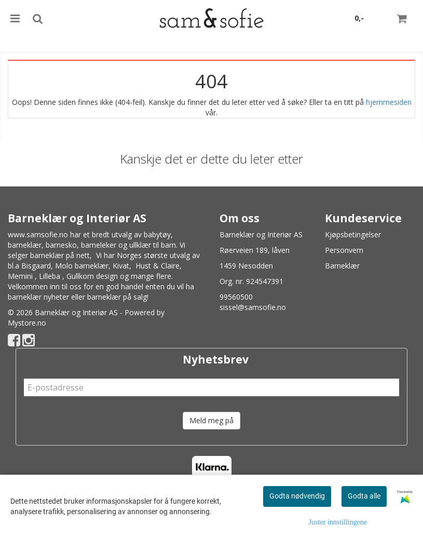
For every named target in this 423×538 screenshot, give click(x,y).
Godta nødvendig (297, 496)
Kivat (121, 266)
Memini (20, 276)
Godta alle (364, 496)
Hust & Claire (157, 266)
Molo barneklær (81, 266)
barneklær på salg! (117, 297)
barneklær (25, 245)
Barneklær (342, 266)
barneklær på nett (60, 255)
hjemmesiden (389, 102)
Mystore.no (27, 323)
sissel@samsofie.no (253, 307)
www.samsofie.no (38, 234)
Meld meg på (211, 420)
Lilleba (49, 276)
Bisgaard (36, 266)
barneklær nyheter (38, 297)
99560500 (236, 297)
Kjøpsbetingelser (353, 234)
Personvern (344, 250)
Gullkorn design (92, 276)
